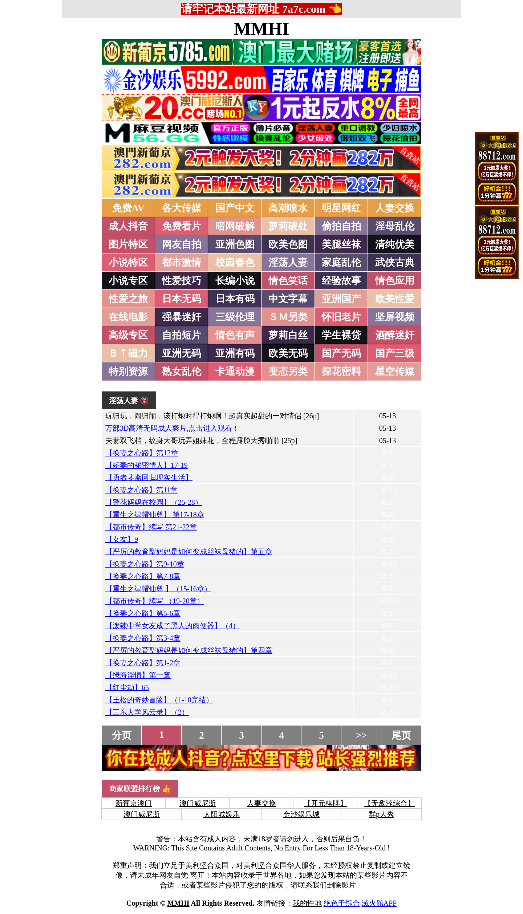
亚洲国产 (341, 298)
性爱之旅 (128, 298)
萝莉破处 (288, 226)
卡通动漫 (235, 371)
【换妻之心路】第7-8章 (143, 576)
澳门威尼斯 (197, 803)
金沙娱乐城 (301, 814)
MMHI (261, 29)
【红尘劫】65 (127, 687)
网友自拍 (181, 244)
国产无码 (341, 353)
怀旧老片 (341, 317)
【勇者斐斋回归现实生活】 (148, 478)
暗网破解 (235, 226)
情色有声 (235, 335)
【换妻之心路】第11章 (141, 490)
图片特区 (128, 244)
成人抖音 (128, 226)
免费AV (128, 208)
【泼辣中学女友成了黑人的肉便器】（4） (172, 626)
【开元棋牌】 (325, 803)
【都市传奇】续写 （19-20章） (154, 601)
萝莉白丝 (288, 335)
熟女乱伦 (181, 371)
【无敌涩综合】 (389, 803)
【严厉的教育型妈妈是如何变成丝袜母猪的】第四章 (188, 650)
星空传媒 (394, 371)
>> (361, 735)
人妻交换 (394, 208)
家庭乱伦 (341, 262)
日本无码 (181, 298)
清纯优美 (394, 244)
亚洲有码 (235, 353)
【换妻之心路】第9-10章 (144, 564)
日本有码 (235, 298)
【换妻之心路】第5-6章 (143, 613)
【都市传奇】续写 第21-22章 (151, 527)
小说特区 (128, 262)
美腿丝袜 (341, 244)
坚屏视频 (394, 317)
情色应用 (394, 280)
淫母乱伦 (394, 226)
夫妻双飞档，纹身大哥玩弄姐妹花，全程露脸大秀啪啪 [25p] (201, 440)
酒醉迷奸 (394, 335)
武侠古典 (394, 262)
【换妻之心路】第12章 (141, 453)
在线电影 (128, 317)
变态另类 (288, 371)
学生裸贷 (341, 335)
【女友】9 (121, 539)
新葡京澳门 (133, 803)
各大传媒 (181, 208)
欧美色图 (288, 244)
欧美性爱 (394, 298)
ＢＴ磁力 (128, 353)
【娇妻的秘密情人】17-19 (146, 465)
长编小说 (235, 280)
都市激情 (181, 262)
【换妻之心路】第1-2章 (143, 663)
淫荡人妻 (288, 262)
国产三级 (394, 353)
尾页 (401, 735)
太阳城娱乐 (221, 814)
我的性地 (307, 903)
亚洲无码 (181, 353)
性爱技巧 (181, 280)
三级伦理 (235, 317)
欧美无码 (288, 353)
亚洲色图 (235, 244)
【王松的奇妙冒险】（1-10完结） (159, 700)
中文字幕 (288, 298)
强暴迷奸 (181, 317)
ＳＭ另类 (288, 317)
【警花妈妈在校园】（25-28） (153, 502)
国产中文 (235, 208)
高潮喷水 (288, 208)
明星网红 (341, 208)
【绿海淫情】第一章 (138, 675)
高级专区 (128, 335)
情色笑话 (288, 280)
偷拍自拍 (341, 226)
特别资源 (128, 371)
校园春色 (235, 262)
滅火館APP (379, 903)
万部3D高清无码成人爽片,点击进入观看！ (172, 428)
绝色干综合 (342, 903)
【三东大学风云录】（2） (147, 712)
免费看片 (181, 226)
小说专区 (128, 280)
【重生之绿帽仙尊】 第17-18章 (154, 515)
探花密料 (341, 371)
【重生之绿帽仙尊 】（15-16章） (158, 589)
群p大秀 (381, 814)
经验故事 (341, 280)
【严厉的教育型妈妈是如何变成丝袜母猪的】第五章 (188, 552)
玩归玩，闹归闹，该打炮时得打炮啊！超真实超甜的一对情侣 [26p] (212, 416)
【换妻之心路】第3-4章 (143, 638)
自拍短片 (181, 335)
